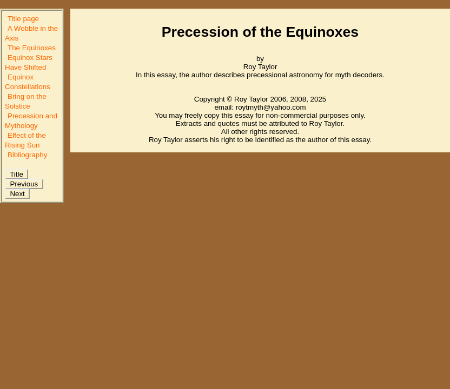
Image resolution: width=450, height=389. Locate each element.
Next (17, 194)
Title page (23, 19)
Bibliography (27, 155)
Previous (24, 184)
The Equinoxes (32, 48)
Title (16, 174)
